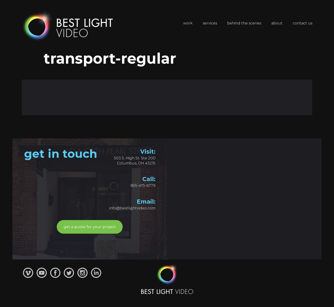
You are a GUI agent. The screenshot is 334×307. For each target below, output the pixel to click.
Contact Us (302, 23)
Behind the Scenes (244, 23)
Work (188, 23)
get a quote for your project (90, 227)
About (277, 23)
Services (210, 23)
